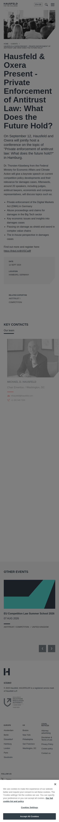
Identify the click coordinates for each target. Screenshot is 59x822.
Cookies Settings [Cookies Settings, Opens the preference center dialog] (29, 810)
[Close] (55, 786)
